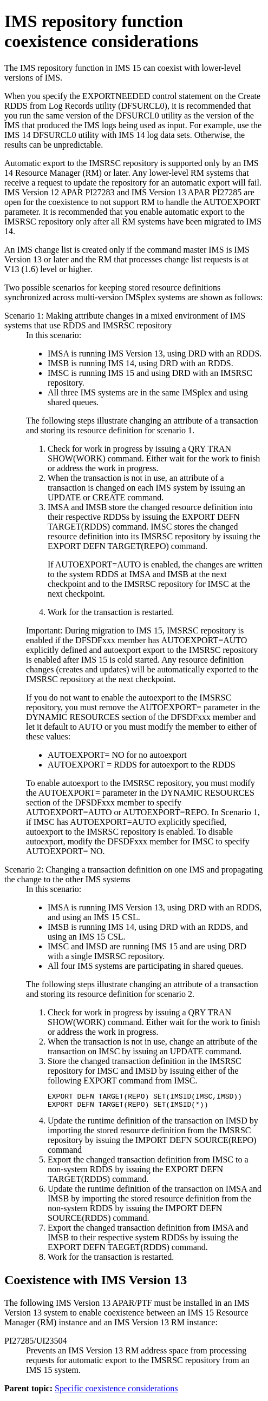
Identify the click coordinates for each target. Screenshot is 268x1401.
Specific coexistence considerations (116, 1391)
